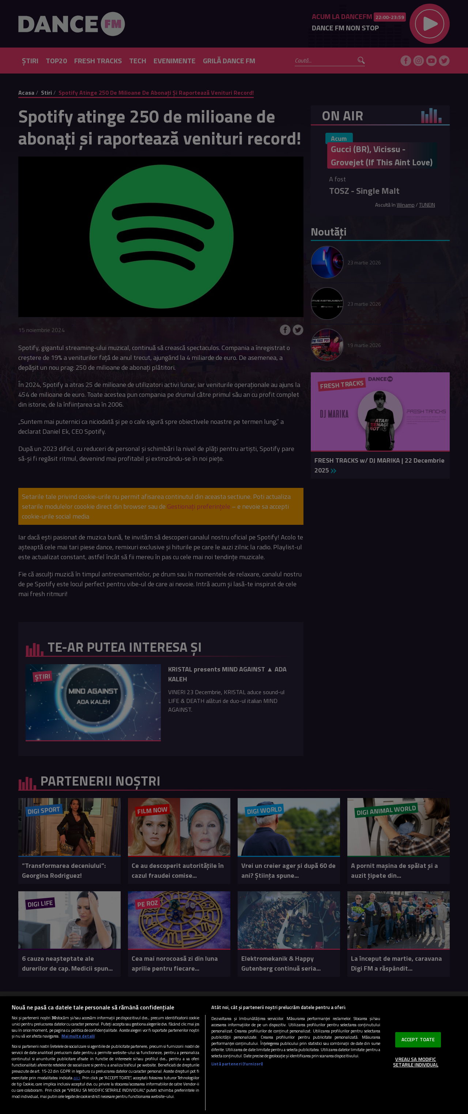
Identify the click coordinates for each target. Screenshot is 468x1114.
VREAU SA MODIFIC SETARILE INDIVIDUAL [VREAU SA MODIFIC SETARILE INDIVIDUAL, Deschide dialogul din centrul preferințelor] (415, 1062)
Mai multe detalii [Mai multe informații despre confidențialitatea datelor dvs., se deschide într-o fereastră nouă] (78, 1036)
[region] (234, 1055)
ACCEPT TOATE (418, 1039)
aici (76, 1077)
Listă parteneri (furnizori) (237, 1064)
